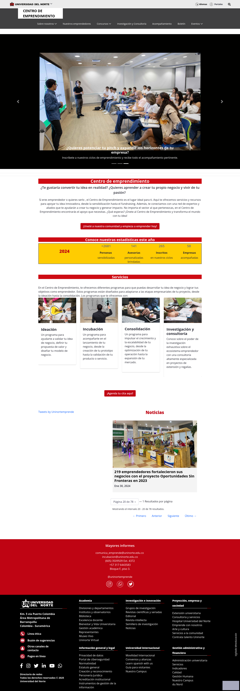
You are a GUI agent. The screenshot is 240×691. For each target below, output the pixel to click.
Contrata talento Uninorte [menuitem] (188, 637)
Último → (190, 516)
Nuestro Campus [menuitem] (136, 671)
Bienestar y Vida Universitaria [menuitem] (97, 624)
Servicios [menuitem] (177, 664)
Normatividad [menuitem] (87, 663)
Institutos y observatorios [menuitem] (94, 612)
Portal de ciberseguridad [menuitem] (94, 659)
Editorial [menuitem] (131, 616)
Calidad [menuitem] (177, 672)
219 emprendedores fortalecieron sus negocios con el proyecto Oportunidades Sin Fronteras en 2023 (154, 476)
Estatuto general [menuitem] (89, 667)
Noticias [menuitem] (131, 628)
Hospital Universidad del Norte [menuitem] (191, 621)
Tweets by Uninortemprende (56, 412)
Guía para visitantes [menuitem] (138, 667)
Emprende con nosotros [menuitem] (187, 625)
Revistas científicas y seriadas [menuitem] (144, 612)
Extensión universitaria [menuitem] (186, 613)
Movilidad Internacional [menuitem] (140, 655)
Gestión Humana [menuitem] (182, 676)
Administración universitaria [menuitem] (189, 660)
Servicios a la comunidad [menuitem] (187, 633)
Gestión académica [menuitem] (90, 628)
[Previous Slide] (18, 101)
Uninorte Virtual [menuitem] (89, 640)
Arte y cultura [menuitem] (180, 629)
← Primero (139, 516)
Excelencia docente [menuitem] (91, 620)
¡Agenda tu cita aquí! (120, 393)
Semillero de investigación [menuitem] (142, 624)
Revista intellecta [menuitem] (136, 620)
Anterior (157, 516)
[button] (229, 4)
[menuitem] (47, 23)
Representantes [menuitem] (88, 632)
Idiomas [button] (201, 4)
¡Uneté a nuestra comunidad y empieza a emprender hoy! (120, 226)
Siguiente (173, 516)
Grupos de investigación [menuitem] (141, 608)
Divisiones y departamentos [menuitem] (96, 608)
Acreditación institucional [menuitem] (94, 679)
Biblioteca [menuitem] (85, 616)
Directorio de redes (31, 674)
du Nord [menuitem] (177, 684)
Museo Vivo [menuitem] (86, 636)
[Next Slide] (222, 101)
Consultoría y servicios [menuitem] (186, 617)
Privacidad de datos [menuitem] (91, 655)
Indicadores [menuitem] (179, 668)
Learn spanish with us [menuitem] (139, 663)
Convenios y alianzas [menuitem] (138, 659)
